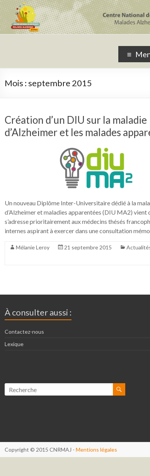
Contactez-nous (24, 331)
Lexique (14, 344)
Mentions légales (96, 449)
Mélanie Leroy (32, 247)
